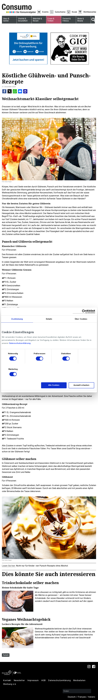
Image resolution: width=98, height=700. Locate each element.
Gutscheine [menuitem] (60, 12)
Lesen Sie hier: (9, 565)
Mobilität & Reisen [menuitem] (37, 19)
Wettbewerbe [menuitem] (89, 12)
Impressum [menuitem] (33, 680)
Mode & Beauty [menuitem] (80, 19)
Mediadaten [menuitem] (79, 680)
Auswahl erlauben (81, 385)
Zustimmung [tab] (17, 319)
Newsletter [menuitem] (19, 680)
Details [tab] (49, 319)
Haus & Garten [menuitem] (6, 19)
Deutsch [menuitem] (72, 697)
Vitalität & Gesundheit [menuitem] (22, 19)
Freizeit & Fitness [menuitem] (67, 19)
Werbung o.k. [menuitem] (9, 684)
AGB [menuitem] (43, 680)
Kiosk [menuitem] (74, 12)
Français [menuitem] (82, 697)
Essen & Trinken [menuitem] (50, 19)
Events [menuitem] (45, 12)
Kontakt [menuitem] (7, 680)
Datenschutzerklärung (20, 343)
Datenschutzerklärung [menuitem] (59, 680)
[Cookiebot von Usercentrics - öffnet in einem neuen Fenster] (84, 311)
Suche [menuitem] (93, 19)
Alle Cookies (53, 385)
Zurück (6, 655)
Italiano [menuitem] (91, 697)
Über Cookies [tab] (81, 319)
